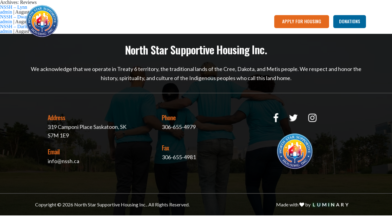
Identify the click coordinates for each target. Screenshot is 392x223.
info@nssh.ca (63, 160)
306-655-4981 (178, 156)
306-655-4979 (177, 126)
